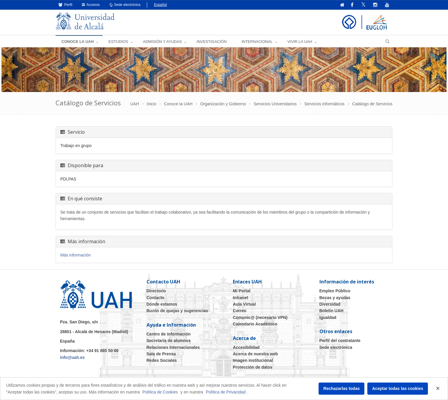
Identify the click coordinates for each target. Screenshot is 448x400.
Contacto (156, 297)
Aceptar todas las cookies (397, 388)
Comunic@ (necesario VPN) (260, 317)
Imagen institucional (253, 360)
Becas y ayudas (334, 297)
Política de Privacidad (226, 392)
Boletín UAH (331, 310)
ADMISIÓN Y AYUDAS (162, 41)
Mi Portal (241, 290)
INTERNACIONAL (256, 41)
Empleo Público (334, 290)
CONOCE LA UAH (77, 41)
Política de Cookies (160, 392)
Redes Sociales (162, 360)
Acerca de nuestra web (255, 353)
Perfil (65, 5)
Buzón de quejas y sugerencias (177, 310)
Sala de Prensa (161, 353)
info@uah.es (72, 357)
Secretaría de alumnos (169, 340)
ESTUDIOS (118, 41)
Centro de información (169, 334)
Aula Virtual (244, 304)
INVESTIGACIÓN (212, 41)
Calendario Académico (255, 324)
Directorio (156, 290)
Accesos (91, 5)
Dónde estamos (162, 304)
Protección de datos (252, 367)
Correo (239, 310)
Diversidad (330, 304)
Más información (75, 255)
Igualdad (328, 317)
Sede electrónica (125, 5)
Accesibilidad (246, 347)
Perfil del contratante (340, 340)
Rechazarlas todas (341, 388)
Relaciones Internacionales (173, 347)
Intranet (240, 297)
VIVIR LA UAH (300, 41)
